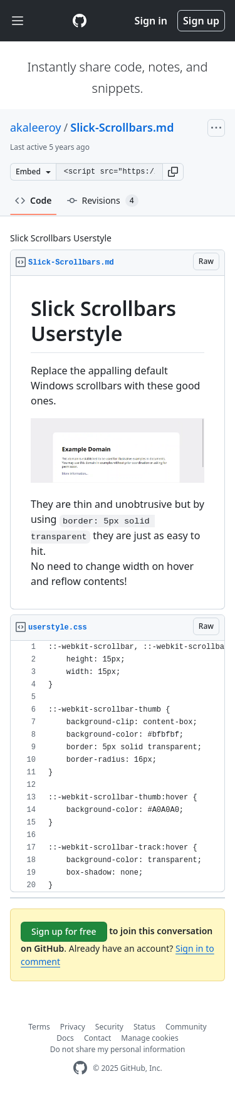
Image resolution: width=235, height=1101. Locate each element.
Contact (97, 1038)
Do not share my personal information (117, 1049)
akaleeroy (35, 127)
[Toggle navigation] (17, 21)
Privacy (72, 1026)
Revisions (102, 200)
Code (33, 200)
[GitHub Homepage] (80, 1068)
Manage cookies (149, 1038)
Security (109, 1026)
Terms (39, 1026)
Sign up (201, 21)
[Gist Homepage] (79, 20)
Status (144, 1026)
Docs (65, 1038)
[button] (173, 172)
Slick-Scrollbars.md (122, 127)
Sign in (151, 21)
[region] (117, 442)
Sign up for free (64, 931)
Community (186, 1026)
